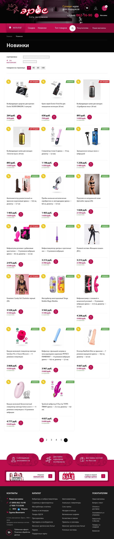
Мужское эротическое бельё (73, 526)
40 (34, 68)
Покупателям (83, 28)
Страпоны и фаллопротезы (42, 503)
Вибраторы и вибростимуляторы (45, 499)
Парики (35, 530)
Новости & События (96, 520)
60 (39, 68)
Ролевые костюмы (69, 530)
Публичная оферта (21, 529)
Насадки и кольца (69, 511)
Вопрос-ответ (97, 503)
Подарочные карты (39, 534)
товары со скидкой (82, 476)
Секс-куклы (66, 507)
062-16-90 (78, 16)
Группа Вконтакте (16, 513)
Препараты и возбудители (42, 522)
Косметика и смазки (70, 518)
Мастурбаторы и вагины (41, 507)
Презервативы (38, 518)
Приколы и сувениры (70, 522)
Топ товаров (61, 28)
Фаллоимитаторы (69, 499)
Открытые (29, 476)
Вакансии (96, 531)
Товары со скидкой (96, 526)
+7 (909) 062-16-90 (16, 503)
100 (43, 68)
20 (29, 68)
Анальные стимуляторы (71, 503)
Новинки (44, 28)
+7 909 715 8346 (16, 506)
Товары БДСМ (37, 514)
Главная (9, 36)
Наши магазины (99, 28)
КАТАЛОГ (16, 28)
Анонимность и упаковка (98, 514)
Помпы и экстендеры (40, 511)
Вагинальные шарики (70, 514)
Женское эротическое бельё (43, 526)
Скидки (33, 28)
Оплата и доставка (95, 508)
